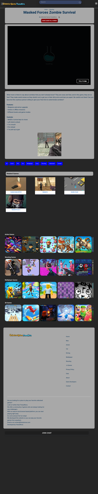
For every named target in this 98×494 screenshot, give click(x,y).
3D (7, 163)
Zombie (62, 163)
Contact (68, 386)
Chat (67, 374)
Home (67, 337)
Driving (68, 353)
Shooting (45, 163)
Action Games (10, 234)
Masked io (45, 192)
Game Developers (71, 382)
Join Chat (47, 459)
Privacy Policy (70, 369)
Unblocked (54, 163)
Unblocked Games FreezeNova (48, 17)
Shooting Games (10, 257)
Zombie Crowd (74, 192)
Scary (38, 163)
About (67, 378)
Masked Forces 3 (16, 210)
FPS (18, 163)
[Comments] (59, 17)
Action (12, 163)
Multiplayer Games (11, 280)
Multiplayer (31, 163)
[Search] (60, 2)
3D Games (8, 303)
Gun (24, 163)
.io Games (69, 365)
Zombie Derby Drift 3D (16, 192)
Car (67, 349)
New (67, 341)
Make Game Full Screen (49, 20)
